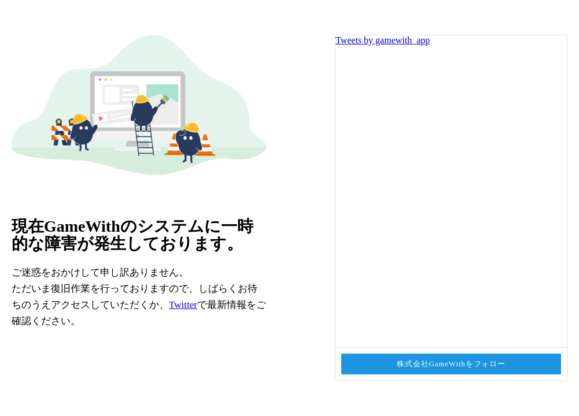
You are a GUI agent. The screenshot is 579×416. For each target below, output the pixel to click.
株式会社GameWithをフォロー (451, 363)
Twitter (183, 304)
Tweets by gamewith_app (382, 40)
